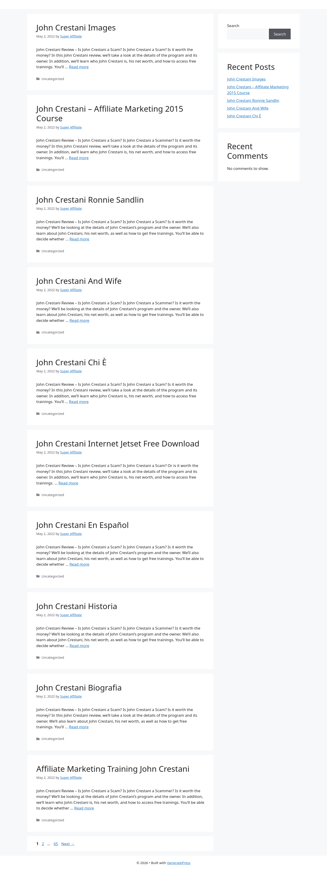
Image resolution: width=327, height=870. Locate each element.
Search (233, 25)
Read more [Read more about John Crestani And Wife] (79, 320)
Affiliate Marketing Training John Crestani (112, 768)
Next (68, 843)
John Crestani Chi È (71, 362)
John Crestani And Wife (78, 280)
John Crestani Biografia (79, 687)
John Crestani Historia (76, 606)
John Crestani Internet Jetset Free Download (117, 443)
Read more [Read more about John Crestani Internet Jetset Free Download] (68, 483)
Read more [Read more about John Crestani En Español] (79, 564)
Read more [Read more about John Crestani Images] (79, 66)
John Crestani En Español (82, 524)
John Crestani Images (76, 27)
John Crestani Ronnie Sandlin (90, 199)
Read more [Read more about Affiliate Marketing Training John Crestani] (84, 808)
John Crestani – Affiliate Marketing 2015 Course (109, 113)
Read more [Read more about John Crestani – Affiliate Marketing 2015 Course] (79, 157)
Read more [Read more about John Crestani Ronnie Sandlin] (79, 239)
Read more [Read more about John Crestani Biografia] (79, 726)
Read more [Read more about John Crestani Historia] (79, 645)
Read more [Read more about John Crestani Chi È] (79, 401)
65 (56, 843)
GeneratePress (179, 862)
